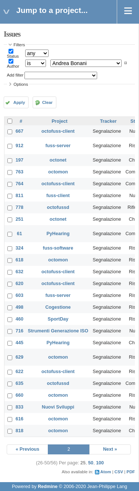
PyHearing (57, 233)
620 (19, 283)
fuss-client (58, 195)
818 (19, 430)
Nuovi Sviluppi (58, 407)
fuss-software (58, 248)
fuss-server (58, 145)
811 (19, 195)
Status (13, 56)
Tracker (108, 121)
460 (19, 319)
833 (19, 407)
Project (59, 121)
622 (19, 371)
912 (19, 145)
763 (19, 172)
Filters (19, 45)
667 (19, 131)
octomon (58, 172)
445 (19, 342)
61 (19, 233)
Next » (110, 449)
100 (100, 462)
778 (19, 207)
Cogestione (58, 307)
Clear (47, 102)
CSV (119, 472)
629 (19, 357)
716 (19, 330)
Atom (105, 472)
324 (19, 248)
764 (19, 183)
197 (19, 160)
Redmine (47, 486)
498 (19, 307)
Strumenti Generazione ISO (58, 330)
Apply (19, 102)
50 (90, 462)
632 (19, 271)
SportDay (58, 319)
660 (19, 395)
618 (19, 260)
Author (13, 66)
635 (19, 383)
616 (19, 418)
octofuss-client (58, 131)
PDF (130, 472)
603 (19, 295)
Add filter (15, 75)
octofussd (58, 207)
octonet (58, 160)
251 (19, 219)
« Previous (27, 449)
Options (21, 84)
